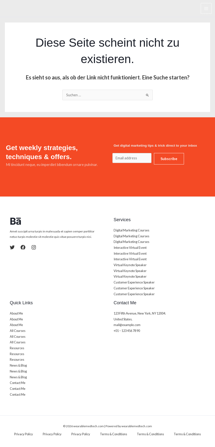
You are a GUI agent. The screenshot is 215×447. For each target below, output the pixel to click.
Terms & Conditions (113, 434)
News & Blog (18, 365)
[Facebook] (23, 247)
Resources (17, 348)
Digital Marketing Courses (131, 230)
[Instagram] (33, 247)
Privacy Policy (23, 434)
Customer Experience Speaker (134, 282)
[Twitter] (12, 247)
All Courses (17, 331)
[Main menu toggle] (206, 8)
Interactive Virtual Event (130, 248)
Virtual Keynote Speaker (130, 265)
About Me (16, 313)
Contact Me (17, 383)
